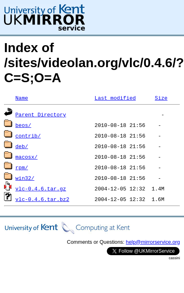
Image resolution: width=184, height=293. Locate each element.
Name (21, 97)
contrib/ (28, 135)
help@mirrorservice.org (153, 242)
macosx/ (26, 156)
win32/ (25, 177)
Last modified (115, 97)
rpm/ (21, 167)
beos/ (23, 125)
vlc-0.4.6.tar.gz (40, 188)
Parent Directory (40, 114)
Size (161, 97)
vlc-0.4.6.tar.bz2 (42, 199)
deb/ (21, 146)
